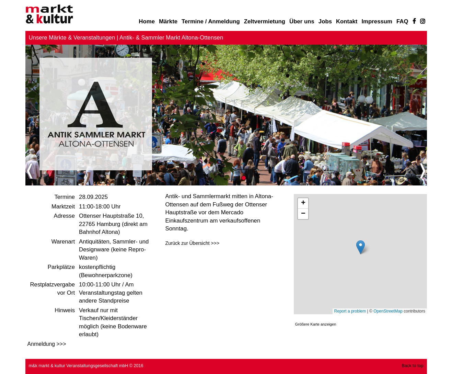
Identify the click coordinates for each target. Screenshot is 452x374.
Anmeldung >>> (46, 344)
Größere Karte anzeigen (315, 324)
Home (147, 21)
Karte (360, 254)
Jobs (325, 21)
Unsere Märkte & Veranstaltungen (72, 37)
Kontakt (346, 21)
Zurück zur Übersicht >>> (192, 243)
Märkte (168, 21)
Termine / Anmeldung (211, 21)
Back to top (412, 365)
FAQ (402, 21)
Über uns (301, 21)
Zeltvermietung (264, 21)
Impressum (376, 21)
